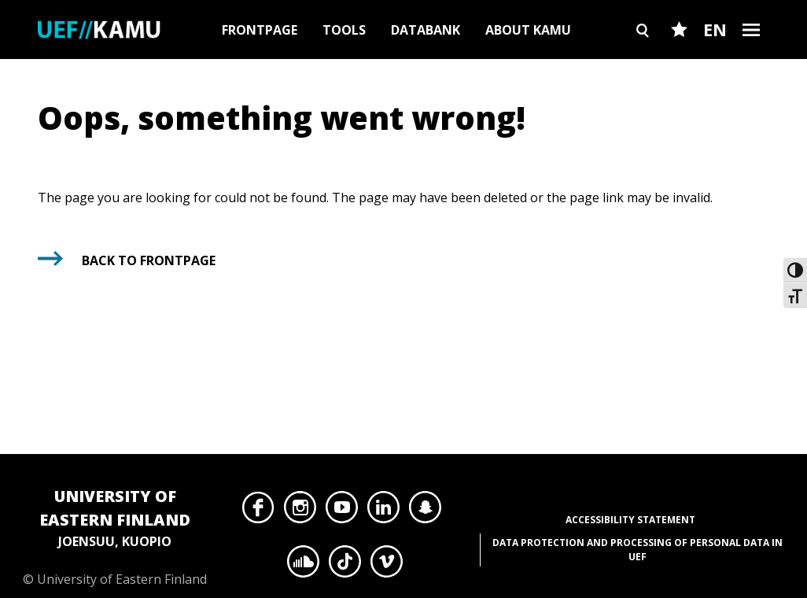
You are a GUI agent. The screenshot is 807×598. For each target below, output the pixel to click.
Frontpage (259, 30)
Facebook (258, 511)
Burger (751, 57)
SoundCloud (303, 565)
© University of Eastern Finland (115, 536)
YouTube (342, 511)
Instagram (300, 511)
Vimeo (386, 565)
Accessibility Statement (630, 519)
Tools (344, 30)
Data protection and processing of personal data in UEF (637, 549)
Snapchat (425, 511)
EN (715, 29)
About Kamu (528, 30)
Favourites (679, 57)
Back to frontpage (149, 260)
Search (642, 57)
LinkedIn (383, 511)
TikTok (345, 565)
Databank (425, 30)
